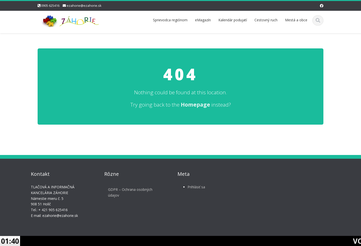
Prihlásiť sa (194, 187)
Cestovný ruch (266, 20)
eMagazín (203, 20)
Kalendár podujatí (232, 20)
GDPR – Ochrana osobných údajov (128, 192)
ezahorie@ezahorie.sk (84, 5)
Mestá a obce (296, 20)
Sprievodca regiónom (170, 20)
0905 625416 (50, 5)
